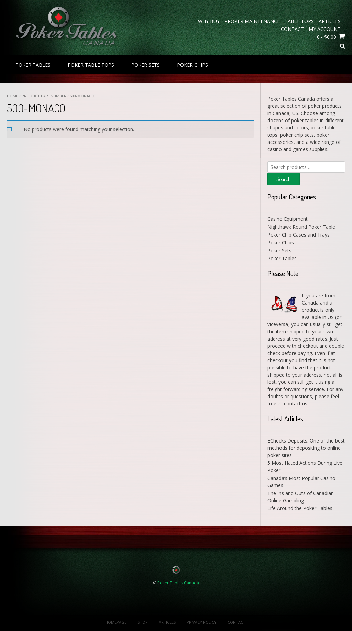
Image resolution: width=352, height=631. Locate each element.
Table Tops (299, 21)
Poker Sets (145, 64)
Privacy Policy (202, 622)
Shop (143, 622)
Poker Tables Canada (178, 583)
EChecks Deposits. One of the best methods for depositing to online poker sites (306, 447)
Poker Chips (192, 64)
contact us (295, 403)
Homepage (115, 622)
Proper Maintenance (252, 21)
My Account (325, 29)
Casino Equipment (287, 219)
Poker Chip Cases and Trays (298, 234)
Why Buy (209, 21)
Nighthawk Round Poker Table (301, 226)
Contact (292, 29)
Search (283, 179)
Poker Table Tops (91, 64)
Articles (330, 21)
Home (12, 96)
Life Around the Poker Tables (299, 508)
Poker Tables (33, 64)
